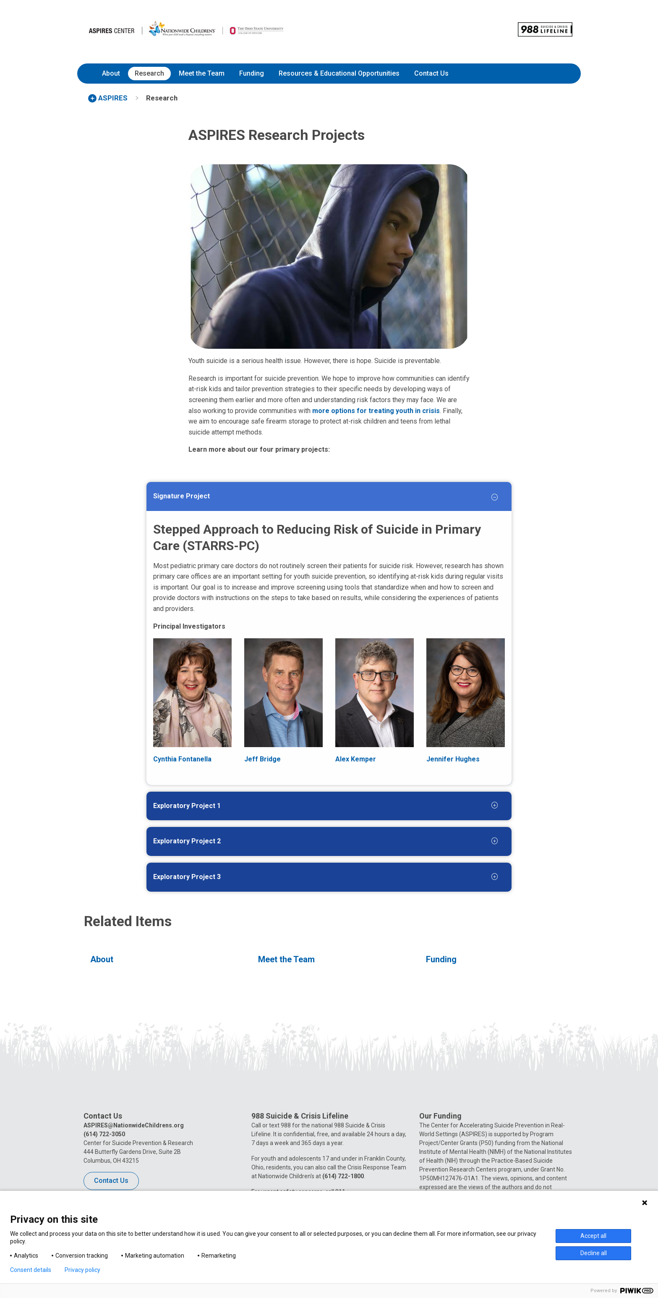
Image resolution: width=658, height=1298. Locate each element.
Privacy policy (82, 1269)
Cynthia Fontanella (182, 759)
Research (149, 73)
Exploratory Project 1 (187, 806)
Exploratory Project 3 (187, 877)
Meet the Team (202, 73)
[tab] (310, 498)
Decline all (593, 1253)
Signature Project (181, 496)
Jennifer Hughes (453, 759)
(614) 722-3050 (104, 1134)
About (111, 73)
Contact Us (431, 73)
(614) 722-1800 (343, 1176)
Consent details (30, 1269)
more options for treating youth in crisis (376, 411)
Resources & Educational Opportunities (339, 73)
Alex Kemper (355, 759)
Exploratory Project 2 (187, 841)
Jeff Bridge (262, 759)
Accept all (593, 1235)
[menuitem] (111, 73)
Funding (251, 73)
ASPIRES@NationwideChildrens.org (134, 1125)
